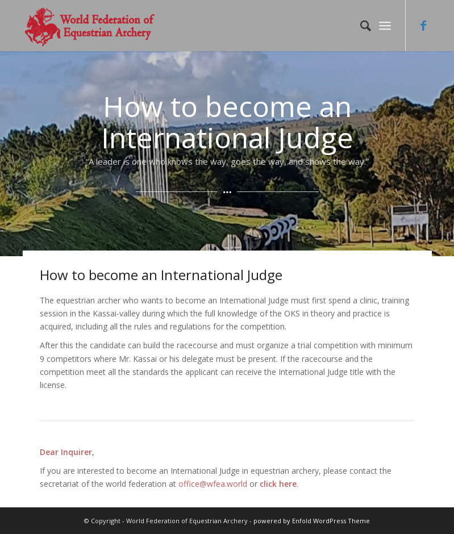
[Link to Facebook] (423, 25)
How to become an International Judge (161, 274)
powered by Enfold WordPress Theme (311, 520)
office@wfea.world (212, 483)
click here (278, 483)
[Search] (360, 25)
